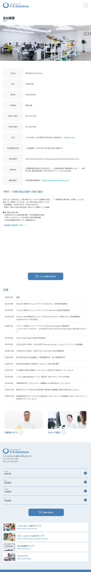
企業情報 (45, 491)
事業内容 (45, 473)
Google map (69, 137)
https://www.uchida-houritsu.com (55, 180)
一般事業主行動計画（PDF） (13, 225)
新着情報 (45, 482)
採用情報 (45, 500)
